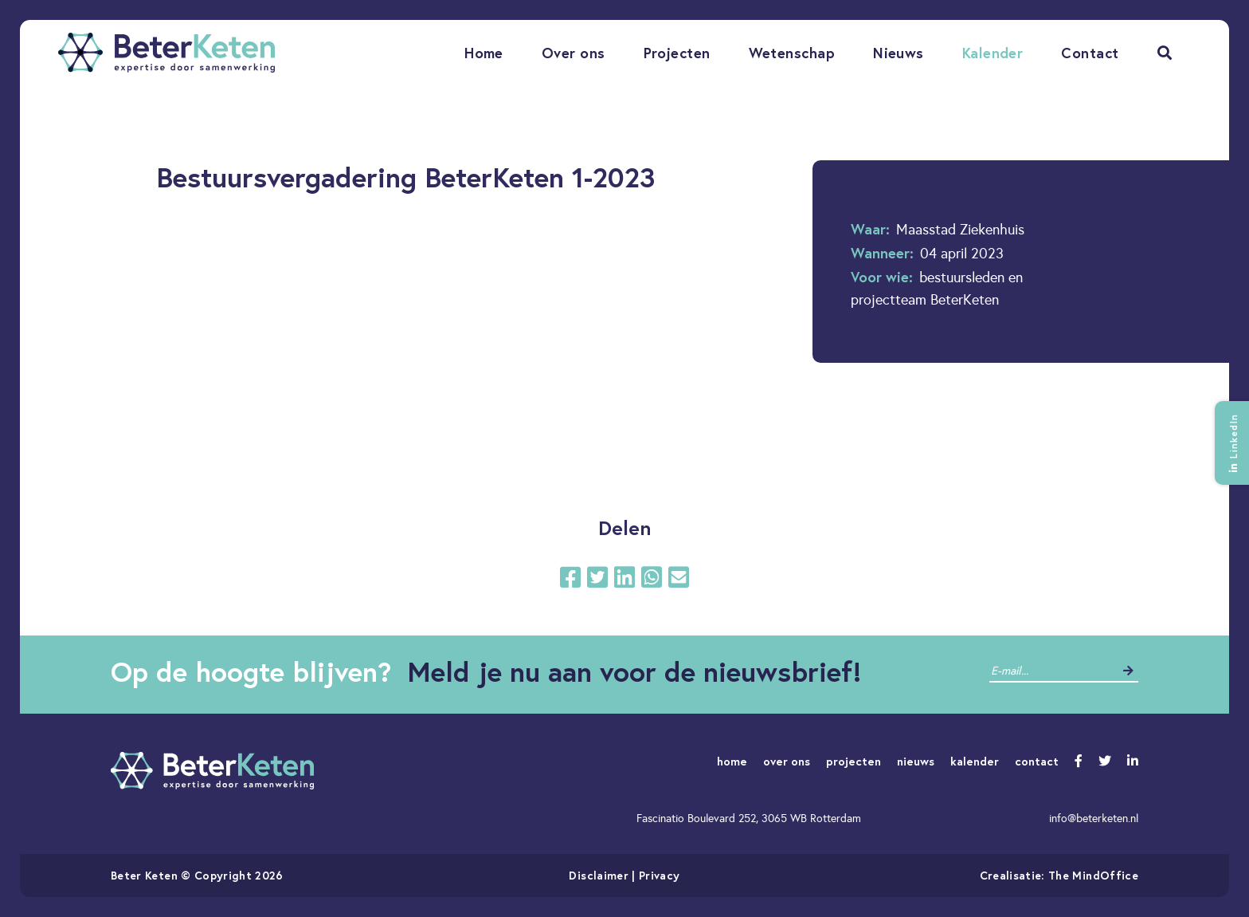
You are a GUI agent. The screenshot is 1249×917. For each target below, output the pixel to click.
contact (1037, 761)
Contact (1089, 52)
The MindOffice (1093, 875)
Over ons (573, 52)
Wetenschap (792, 52)
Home (483, 52)
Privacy (659, 875)
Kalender (993, 52)
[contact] (1051, 671)
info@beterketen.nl (1093, 818)
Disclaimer (598, 875)
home (732, 761)
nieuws (915, 761)
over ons (786, 761)
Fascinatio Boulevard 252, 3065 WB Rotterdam (748, 818)
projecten (853, 761)
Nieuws (898, 52)
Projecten (677, 52)
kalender (974, 761)
